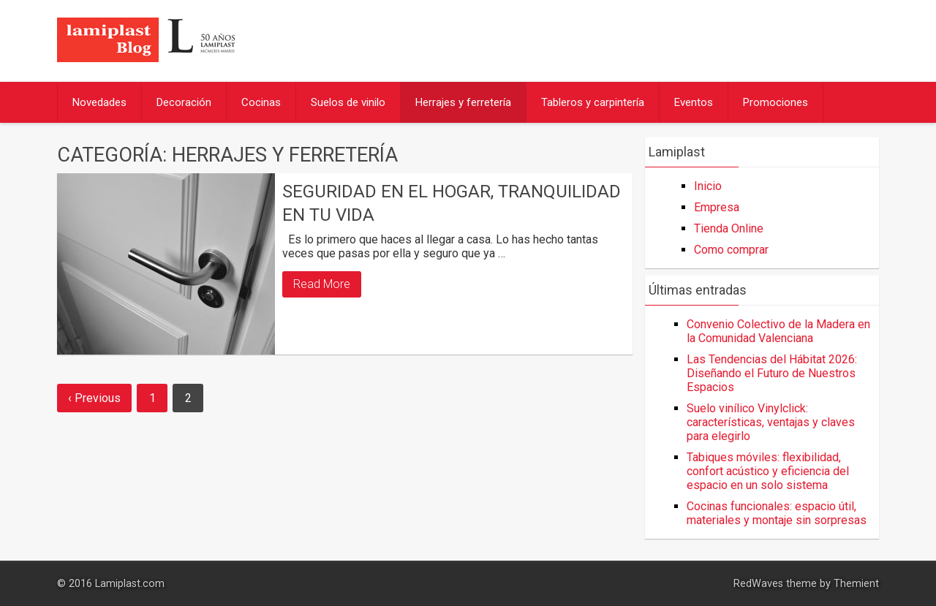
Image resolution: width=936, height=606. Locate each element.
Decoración (183, 102)
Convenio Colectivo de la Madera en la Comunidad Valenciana (778, 331)
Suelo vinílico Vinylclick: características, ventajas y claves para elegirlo (771, 422)
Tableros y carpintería (592, 102)
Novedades (99, 102)
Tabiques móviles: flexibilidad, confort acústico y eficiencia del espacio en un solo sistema (768, 471)
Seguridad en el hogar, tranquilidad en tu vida (451, 202)
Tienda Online (728, 228)
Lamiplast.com (130, 583)
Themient (856, 583)
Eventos (693, 102)
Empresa (716, 207)
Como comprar (731, 250)
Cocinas (261, 102)
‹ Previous (94, 398)
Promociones (775, 102)
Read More (321, 284)
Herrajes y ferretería (463, 102)
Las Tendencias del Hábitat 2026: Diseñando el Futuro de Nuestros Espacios (772, 373)
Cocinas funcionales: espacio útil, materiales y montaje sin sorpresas (777, 513)
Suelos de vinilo (348, 102)
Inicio (708, 186)
